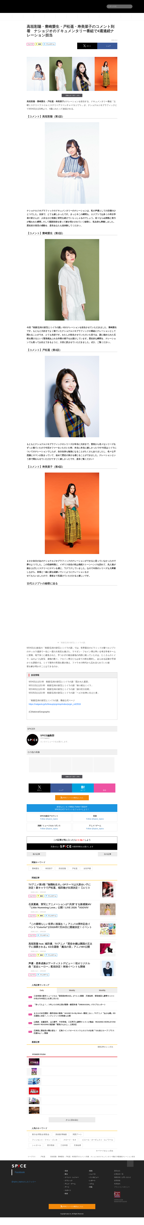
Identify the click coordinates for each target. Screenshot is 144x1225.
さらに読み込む (79, 1120)
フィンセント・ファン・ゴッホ (43, 1140)
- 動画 (90, 1171)
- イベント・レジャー (71, 1177)
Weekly (72, 990)
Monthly (102, 990)
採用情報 (117, 1180)
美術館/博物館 (60, 1134)
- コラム (91, 1184)
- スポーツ (67, 1190)
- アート (66, 1187)
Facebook (20, 1172)
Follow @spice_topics (49, 819)
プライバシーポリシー (122, 1187)
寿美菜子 (48, 868)
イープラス (31, 1157)
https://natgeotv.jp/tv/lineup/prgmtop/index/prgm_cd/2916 (55, 704)
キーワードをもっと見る (105, 1151)
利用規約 (117, 1184)
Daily (42, 990)
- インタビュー (93, 1177)
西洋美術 (49, 1145)
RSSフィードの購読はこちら (74, 798)
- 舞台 (66, 1174)
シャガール (35, 1145)
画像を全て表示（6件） (72, 95)
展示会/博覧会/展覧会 (39, 1134)
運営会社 (117, 1171)
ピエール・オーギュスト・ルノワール (96, 1140)
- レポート (92, 1180)
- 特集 (90, 1187)
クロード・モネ (68, 1140)
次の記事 (110, 854)
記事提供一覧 (118, 1174)
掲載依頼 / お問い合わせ (122, 1177)
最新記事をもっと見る (106, 1047)
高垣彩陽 (61, 868)
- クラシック (68, 1180)
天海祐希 (76, 1145)
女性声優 (86, 868)
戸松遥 (73, 868)
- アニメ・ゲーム (70, 1184)
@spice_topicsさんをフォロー (24, 1182)
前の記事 (34, 854)
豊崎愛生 (34, 868)
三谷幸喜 (63, 1145)
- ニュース (92, 1174)
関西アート (76, 1134)
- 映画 (66, 1193)
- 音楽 (66, 1171)
